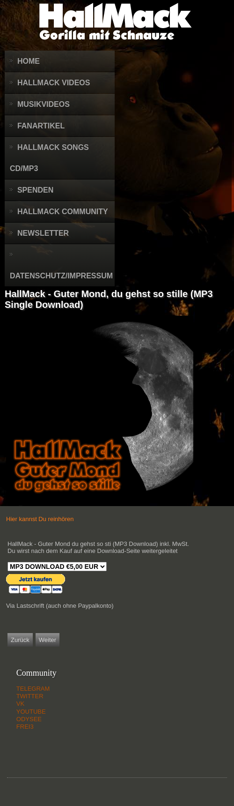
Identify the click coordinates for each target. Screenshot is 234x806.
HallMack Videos (53, 83)
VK (20, 703)
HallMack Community (62, 212)
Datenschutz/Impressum (61, 276)
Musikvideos (43, 104)
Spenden (35, 190)
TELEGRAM (33, 688)
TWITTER (30, 696)
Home (28, 61)
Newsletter (43, 233)
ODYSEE (29, 719)
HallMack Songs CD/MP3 (49, 157)
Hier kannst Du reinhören (40, 518)
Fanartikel (41, 126)
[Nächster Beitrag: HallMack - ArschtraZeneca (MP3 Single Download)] (47, 640)
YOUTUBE (31, 711)
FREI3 (25, 726)
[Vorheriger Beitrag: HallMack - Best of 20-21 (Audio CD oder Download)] (20, 640)
